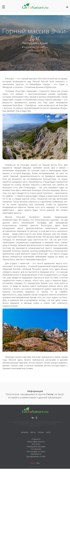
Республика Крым (35, 43)
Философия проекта (36, 441)
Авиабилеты (36, 454)
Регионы (24, 432)
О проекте (36, 439)
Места (33, 432)
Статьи (41, 432)
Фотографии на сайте (36, 451)
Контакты (36, 444)
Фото (48, 432)
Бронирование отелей (35, 456)
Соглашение (36, 449)
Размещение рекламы (36, 446)
